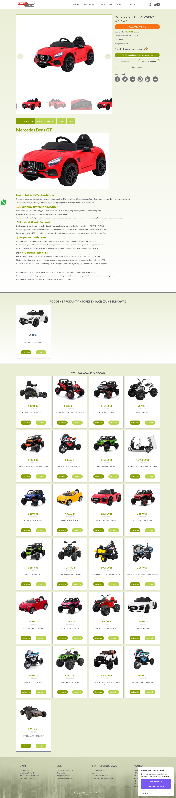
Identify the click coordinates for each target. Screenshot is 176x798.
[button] (108, 56)
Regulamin (61, 773)
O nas (76, 4)
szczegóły (40, 352)
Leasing (95, 773)
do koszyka (26, 352)
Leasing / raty (137, 67)
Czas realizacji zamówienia (102, 778)
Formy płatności (98, 770)
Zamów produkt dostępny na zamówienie (137, 55)
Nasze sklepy (106, 4)
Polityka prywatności (65, 778)
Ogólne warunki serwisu (66, 770)
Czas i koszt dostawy (100, 775)
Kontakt (132, 4)
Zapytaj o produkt (149, 61)
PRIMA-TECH (97, 793)
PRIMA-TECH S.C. (27, 770)
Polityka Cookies (63, 775)
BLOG (119, 4)
